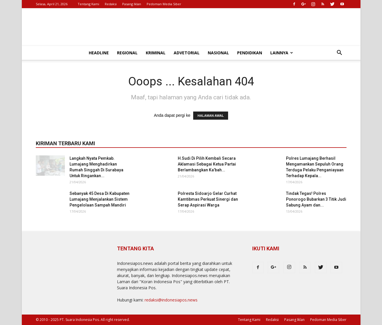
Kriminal (156, 52)
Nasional (218, 52)
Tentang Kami (88, 4)
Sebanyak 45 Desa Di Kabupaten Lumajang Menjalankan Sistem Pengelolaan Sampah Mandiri (99, 199)
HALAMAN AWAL (211, 115)
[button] (340, 53)
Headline (99, 52)
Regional (127, 52)
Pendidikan (249, 52)
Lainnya (281, 52)
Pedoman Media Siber (164, 4)
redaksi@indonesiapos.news (171, 300)
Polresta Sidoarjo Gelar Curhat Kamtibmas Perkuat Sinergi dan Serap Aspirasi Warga (208, 199)
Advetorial (187, 52)
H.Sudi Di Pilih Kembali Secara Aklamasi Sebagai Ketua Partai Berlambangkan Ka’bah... (207, 164)
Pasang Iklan (131, 4)
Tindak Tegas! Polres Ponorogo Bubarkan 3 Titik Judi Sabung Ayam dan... (316, 199)
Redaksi (111, 4)
